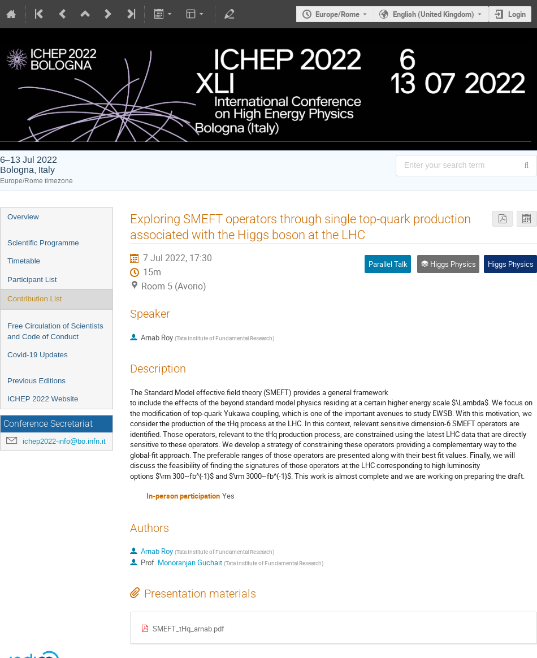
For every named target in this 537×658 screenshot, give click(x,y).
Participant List (32, 279)
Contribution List (34, 299)
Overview (23, 217)
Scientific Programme (43, 243)
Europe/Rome (337, 14)
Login (517, 14)
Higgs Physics (511, 264)
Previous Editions (36, 380)
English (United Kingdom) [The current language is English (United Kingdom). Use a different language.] (433, 14)
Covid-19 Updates (37, 354)
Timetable (23, 261)
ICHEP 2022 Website (42, 399)
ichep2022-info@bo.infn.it (64, 441)
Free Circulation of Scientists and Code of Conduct (55, 331)
